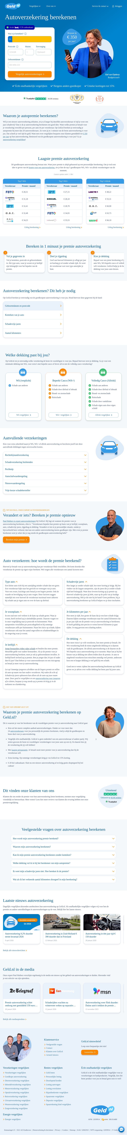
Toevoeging (40, 47)
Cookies (65, 1130)
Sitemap (72, 1130)
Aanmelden (88, 1052)
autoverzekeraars (17, 731)
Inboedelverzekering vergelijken (18, 1085)
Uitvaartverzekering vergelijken (17, 1100)
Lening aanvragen (53, 1085)
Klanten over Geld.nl (54, 1051)
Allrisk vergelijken (102, 415)
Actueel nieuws (52, 1055)
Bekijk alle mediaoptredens (14, 1019)
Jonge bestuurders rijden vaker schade (20, 649)
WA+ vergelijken (62, 415)
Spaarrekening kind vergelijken (58, 1104)
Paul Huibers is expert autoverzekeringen (19, 521)
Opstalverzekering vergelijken (17, 1092)
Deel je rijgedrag (58, 256)
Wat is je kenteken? (15, 34)
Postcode (11, 47)
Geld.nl (12, 6)
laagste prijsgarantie (20, 750)
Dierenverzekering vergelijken (17, 1081)
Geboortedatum (14, 59)
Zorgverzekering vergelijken (16, 1108)
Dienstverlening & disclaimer (43, 1130)
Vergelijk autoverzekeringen (29, 74)
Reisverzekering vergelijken (16, 1096)
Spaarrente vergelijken (55, 1096)
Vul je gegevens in (15, 256)
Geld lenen (50, 1073)
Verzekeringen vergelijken (15, 1073)
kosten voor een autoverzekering (41, 167)
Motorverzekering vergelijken (17, 1088)
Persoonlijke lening (53, 1077)
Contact (49, 1048)
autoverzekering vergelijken (14, 140)
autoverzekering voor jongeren (48, 678)
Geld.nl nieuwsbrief (91, 1041)
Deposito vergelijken (54, 1100)
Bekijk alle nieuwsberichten (14, 950)
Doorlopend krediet (54, 1081)
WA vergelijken (22, 415)
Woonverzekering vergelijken (16, 1104)
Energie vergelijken (12, 1119)
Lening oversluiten (53, 1088)
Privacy (57, 1130)
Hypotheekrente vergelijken (57, 1092)
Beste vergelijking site (99, 99)
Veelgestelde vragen (54, 1044)
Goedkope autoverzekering (15, 1077)
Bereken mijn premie (15, 539)
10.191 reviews (116, 798)
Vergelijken (33, 6)
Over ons (50, 6)
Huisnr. (28, 47)
